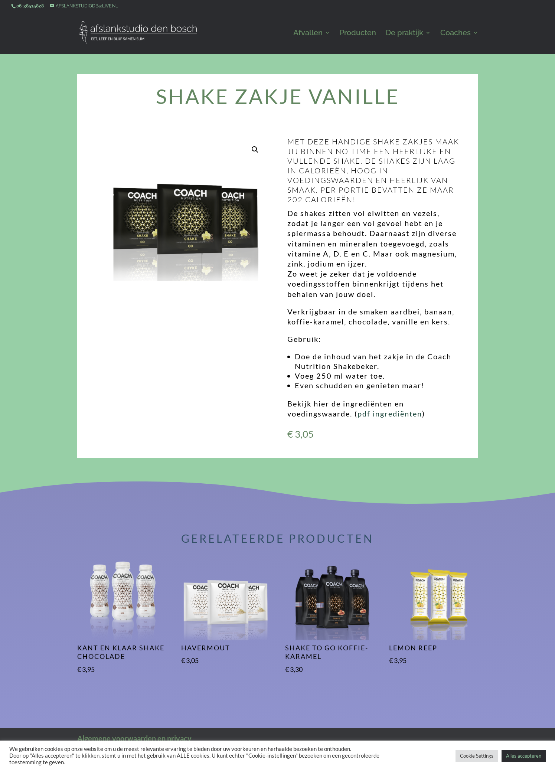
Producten (358, 33)
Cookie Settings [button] (476, 756)
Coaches (455, 33)
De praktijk (404, 33)
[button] (255, 149)
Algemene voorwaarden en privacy (134, 738)
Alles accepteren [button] (523, 756)
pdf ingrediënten (390, 413)
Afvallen (308, 33)
